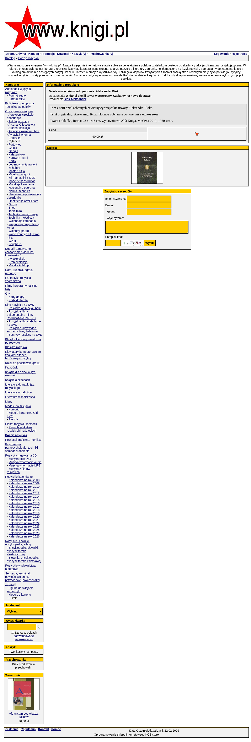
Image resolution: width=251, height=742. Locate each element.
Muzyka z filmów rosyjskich (18, 470)
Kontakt (43, 729)
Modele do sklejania (18, 406)
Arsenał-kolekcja (19, 128)
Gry (7, 293)
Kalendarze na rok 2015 (24, 500)
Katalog (33, 53)
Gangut (13, 151)
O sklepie (11, 729)
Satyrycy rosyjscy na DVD (25, 334)
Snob (12, 207)
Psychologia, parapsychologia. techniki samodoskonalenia (21, 448)
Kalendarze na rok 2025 (24, 533)
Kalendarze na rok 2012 (24, 493)
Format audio (17, 95)
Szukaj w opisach (26, 632)
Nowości (63, 53)
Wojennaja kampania (22, 221)
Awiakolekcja (17, 258)
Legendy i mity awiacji (23, 164)
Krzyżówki (11, 367)
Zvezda (13, 419)
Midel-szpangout (19, 174)
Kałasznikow (17, 154)
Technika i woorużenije (23, 214)
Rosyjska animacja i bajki (25, 308)
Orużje (13, 204)
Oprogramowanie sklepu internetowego (119, 734)
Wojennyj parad (19, 231)
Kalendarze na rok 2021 (24, 520)
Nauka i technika (19, 191)
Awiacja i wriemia (20, 134)
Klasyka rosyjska (16, 347)
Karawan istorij (18, 157)
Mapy (8, 401)
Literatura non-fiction (18, 392)
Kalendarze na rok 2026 (24, 536)
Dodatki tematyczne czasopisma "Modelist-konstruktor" (19, 252)
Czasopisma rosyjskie (19, 111)
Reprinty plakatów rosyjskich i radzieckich (21, 429)
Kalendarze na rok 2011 (24, 490)
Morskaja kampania (21, 184)
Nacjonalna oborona (22, 187)
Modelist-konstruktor (22, 181)
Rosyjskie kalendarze (19, 476)
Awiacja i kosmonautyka (24, 131)
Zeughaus (15, 244)
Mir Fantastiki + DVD (22, 177)
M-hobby (14, 167)
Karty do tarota (18, 300)
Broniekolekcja (18, 262)
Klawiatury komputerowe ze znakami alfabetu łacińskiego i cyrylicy (23, 355)
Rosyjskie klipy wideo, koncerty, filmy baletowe (22, 329)
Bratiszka (15, 138)
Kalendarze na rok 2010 (24, 486)
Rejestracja (239, 53)
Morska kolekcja (19, 265)
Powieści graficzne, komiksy (23, 439)
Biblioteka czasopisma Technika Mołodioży (19, 105)
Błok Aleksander (75, 99)
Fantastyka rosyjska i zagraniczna (18, 279)
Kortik (12, 161)
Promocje (48, 53)
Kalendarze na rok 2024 (24, 529)
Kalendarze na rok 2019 (24, 513)
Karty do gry (16, 297)
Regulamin (28, 729)
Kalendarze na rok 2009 (24, 483)
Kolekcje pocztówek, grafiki (22, 363)
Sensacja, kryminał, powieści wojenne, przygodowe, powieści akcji (22, 577)
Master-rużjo (17, 171)
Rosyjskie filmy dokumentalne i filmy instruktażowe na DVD (21, 315)
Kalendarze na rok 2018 (24, 510)
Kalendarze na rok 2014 (24, 496)
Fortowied (15, 144)
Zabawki (10, 584)
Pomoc (56, 729)
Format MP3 (17, 98)
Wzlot (12, 240)
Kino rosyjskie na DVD (19, 304)
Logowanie (221, 53)
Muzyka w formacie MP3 (24, 465)
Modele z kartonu (20, 594)
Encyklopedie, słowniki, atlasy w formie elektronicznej (23, 551)
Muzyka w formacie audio (25, 462)
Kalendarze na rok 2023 (24, 526)
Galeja (13, 147)
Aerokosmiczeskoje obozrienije (20, 116)
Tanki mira (15, 211)
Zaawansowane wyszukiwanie (24, 637)
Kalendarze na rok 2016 (24, 503)
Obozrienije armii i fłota (23, 201)
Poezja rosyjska (28, 58)
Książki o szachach (17, 380)
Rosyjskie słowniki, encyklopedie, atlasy (18, 542)
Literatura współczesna (20, 397)
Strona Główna (15, 53)
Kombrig (14, 409)
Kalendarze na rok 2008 (24, 480)
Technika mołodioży (21, 217)
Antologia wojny (19, 121)
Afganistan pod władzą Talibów (23, 715)
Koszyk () (78, 53)
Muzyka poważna (20, 458)
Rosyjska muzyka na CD (21, 455)
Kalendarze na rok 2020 (24, 516)
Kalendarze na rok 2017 (24, 506)
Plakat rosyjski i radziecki (21, 424)
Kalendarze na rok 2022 (24, 523)
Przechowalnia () (101, 53)
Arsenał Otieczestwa (22, 124)
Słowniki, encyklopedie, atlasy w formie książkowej (24, 559)
